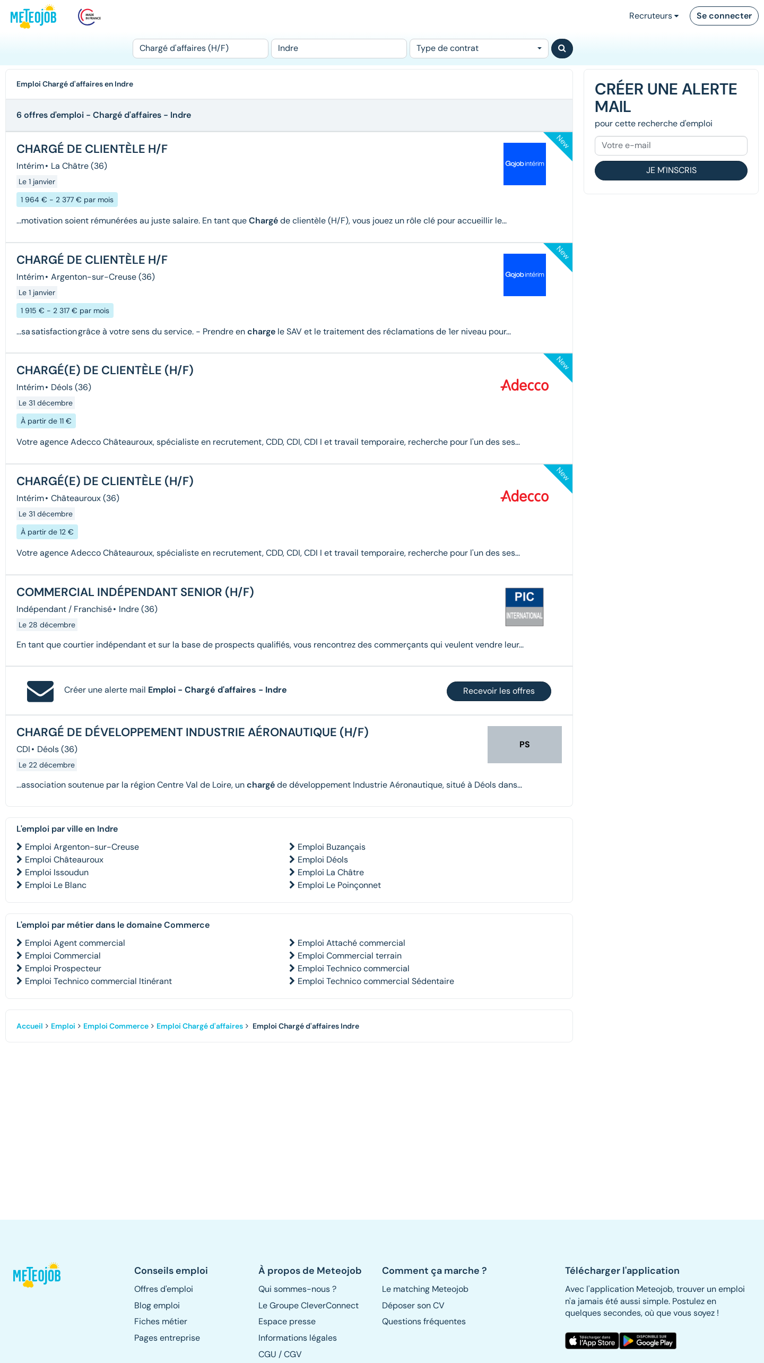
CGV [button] (293, 1354)
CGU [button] (267, 1354)
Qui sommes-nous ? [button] (297, 1289)
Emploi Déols (323, 859)
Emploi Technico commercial (354, 968)
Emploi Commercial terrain (350, 955)
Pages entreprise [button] (167, 1337)
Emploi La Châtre (331, 872)
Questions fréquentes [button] (424, 1321)
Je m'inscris (671, 170)
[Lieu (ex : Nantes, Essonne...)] (339, 48)
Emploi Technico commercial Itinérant (98, 981)
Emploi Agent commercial (75, 942)
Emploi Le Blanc (55, 885)
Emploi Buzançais (332, 846)
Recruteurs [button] (654, 15)
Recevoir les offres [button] (499, 690)
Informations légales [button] (297, 1337)
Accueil (29, 1026)
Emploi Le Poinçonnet (339, 885)
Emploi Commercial (63, 955)
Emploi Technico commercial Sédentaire (376, 981)
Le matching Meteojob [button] (425, 1289)
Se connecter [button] (724, 15)
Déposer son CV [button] (413, 1305)
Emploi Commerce (116, 1026)
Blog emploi (157, 1305)
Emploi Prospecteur (63, 968)
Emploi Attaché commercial (351, 942)
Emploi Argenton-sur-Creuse (82, 846)
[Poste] (200, 48)
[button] (41, 1275)
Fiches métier (160, 1321)
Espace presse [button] (287, 1321)
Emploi (63, 1026)
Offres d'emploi (163, 1289)
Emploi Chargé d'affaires (200, 1026)
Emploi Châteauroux (64, 859)
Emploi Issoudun (57, 872)
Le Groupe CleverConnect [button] (308, 1305)
